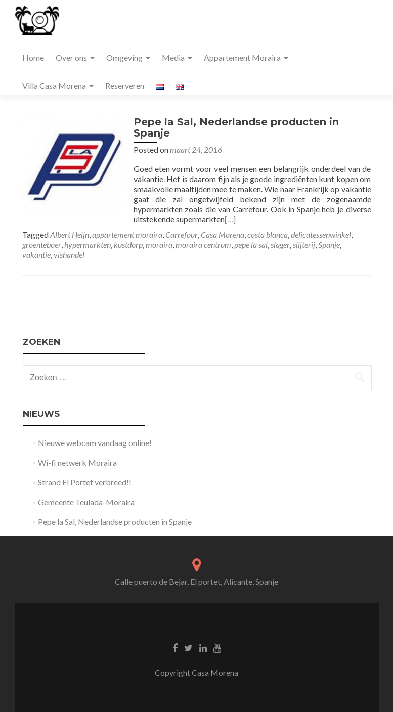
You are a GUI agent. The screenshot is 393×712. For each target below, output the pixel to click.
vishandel (69, 254)
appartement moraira (127, 234)
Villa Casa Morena (54, 86)
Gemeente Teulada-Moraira (86, 502)
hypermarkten (87, 244)
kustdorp (128, 244)
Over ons (71, 57)
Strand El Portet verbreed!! (85, 482)
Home (33, 57)
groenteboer (41, 244)
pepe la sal (251, 244)
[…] (230, 219)
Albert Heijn (69, 234)
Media (173, 57)
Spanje (329, 244)
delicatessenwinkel (321, 234)
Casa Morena (222, 234)
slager (280, 244)
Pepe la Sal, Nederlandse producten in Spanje (236, 127)
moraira (159, 244)
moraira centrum (203, 244)
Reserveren (124, 86)
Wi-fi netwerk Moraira (77, 462)
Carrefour (181, 234)
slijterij (304, 244)
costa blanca (267, 234)
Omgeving (124, 57)
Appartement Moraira (242, 57)
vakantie (36, 254)
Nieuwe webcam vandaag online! (95, 443)
